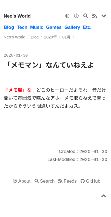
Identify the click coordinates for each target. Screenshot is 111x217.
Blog (9, 27)
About (24, 181)
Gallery (72, 27)
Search (47, 181)
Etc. (87, 27)
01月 (66, 37)
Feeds (70, 181)
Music (36, 27)
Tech (22, 27)
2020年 (50, 37)
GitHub (93, 181)
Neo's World (17, 16)
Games (54, 27)
